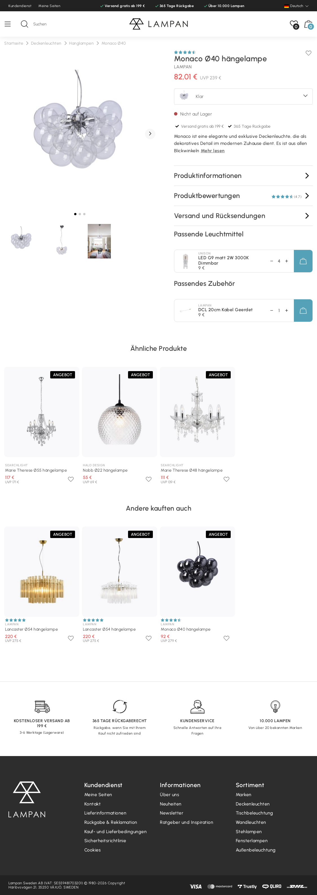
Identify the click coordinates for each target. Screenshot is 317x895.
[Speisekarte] (10, 24)
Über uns (169, 794)
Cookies (92, 850)
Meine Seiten (49, 6)
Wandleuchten (251, 822)
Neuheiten (171, 804)
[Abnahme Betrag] (289, 261)
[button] (150, 134)
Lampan (183, 66)
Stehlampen (249, 831)
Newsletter (171, 813)
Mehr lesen (213, 150)
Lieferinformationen (105, 813)
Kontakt (92, 804)
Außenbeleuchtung (256, 850)
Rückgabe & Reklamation (110, 822)
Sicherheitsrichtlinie (105, 840)
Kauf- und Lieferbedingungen (115, 831)
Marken (244, 794)
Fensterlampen (252, 840)
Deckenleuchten (253, 804)
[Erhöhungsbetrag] (268, 261)
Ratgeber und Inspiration (186, 822)
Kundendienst (19, 6)
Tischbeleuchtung (254, 813)
